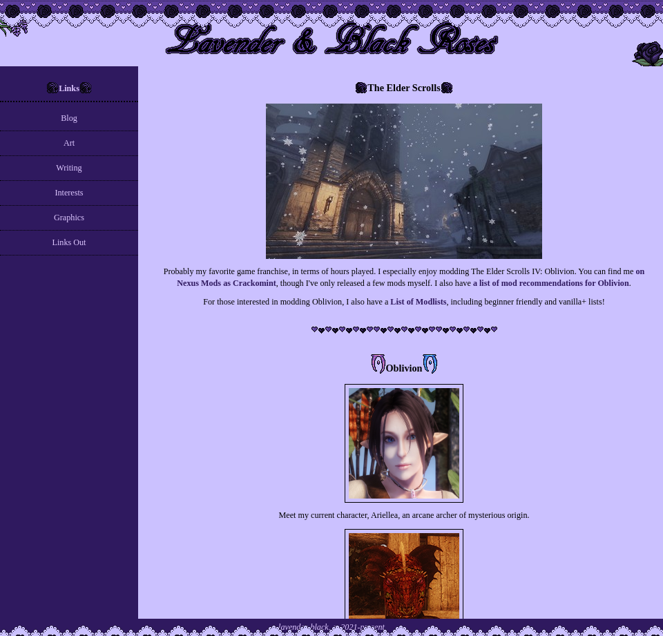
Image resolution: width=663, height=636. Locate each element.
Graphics (69, 217)
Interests (69, 192)
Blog (69, 118)
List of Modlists (418, 302)
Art (69, 143)
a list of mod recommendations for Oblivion (551, 283)
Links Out (69, 242)
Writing (68, 168)
